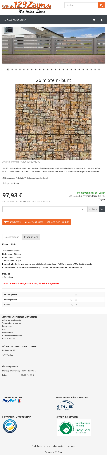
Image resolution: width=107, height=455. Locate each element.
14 (59, 69)
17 (71, 69)
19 (79, 69)
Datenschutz (7, 332)
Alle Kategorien (15, 19)
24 (99, 69)
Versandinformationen (11, 323)
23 (95, 69)
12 (51, 69)
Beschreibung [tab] (12, 236)
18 (75, 69)
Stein (16, 182)
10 (43, 69)
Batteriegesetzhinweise (12, 335)
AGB (4, 329)
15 (63, 69)
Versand (23, 201)
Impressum (7, 326)
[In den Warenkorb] (102, 209)
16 (67, 69)
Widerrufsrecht (8, 338)
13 (55, 69)
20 (83, 69)
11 (47, 69)
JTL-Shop (58, 452)
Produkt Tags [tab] (31, 236)
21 (87, 69)
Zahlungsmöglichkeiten (12, 320)
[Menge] (44, 209)
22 (91, 69)
